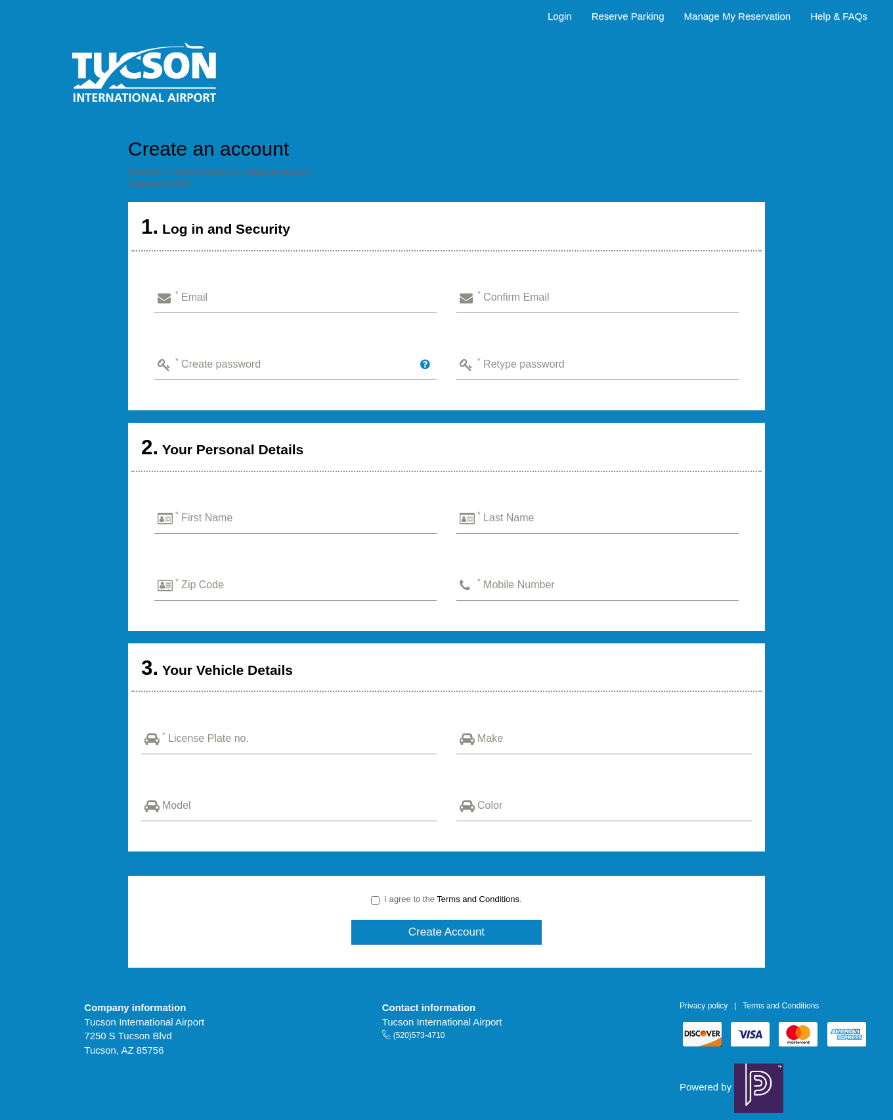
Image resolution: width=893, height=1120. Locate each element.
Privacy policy (704, 1005)
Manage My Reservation (737, 16)
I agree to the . (446, 899)
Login (560, 16)
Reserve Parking (628, 16)
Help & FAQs (838, 16)
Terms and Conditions (478, 899)
